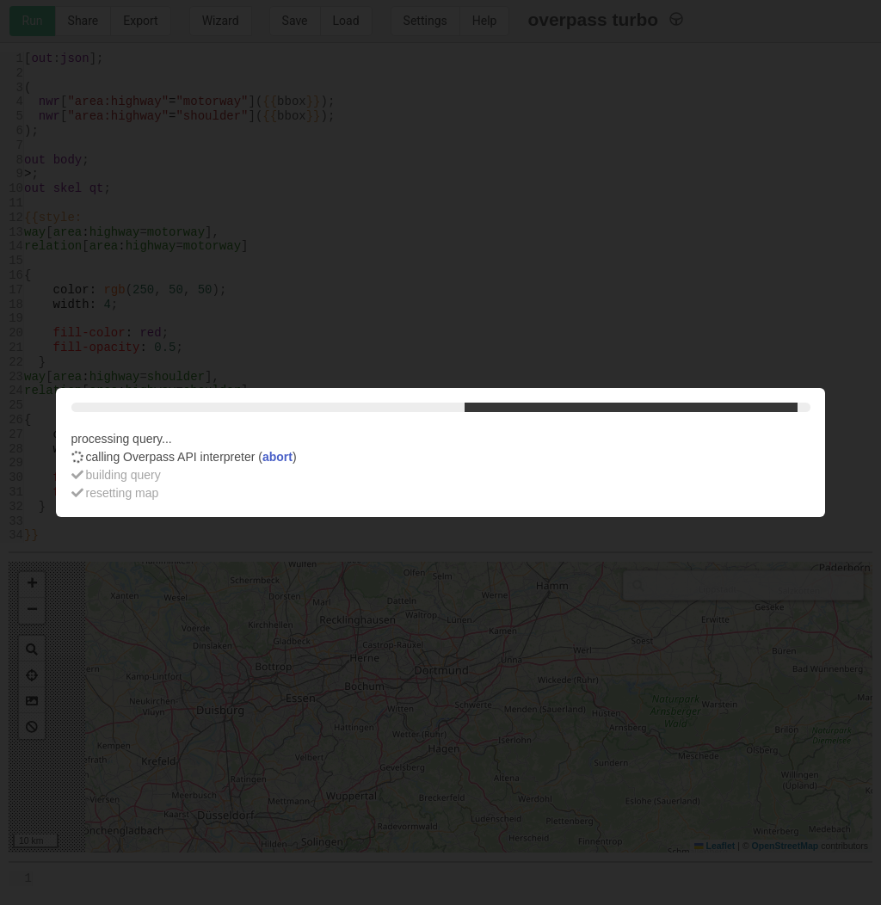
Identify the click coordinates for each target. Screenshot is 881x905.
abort (277, 457)
